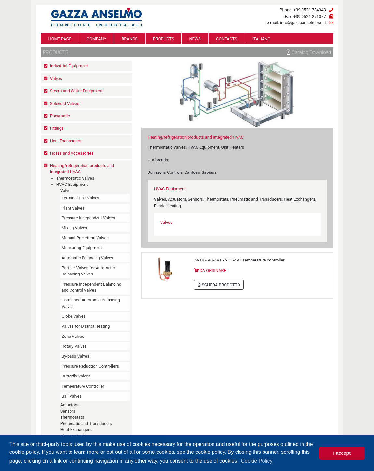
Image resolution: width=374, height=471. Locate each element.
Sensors (67, 411)
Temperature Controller (82, 386)
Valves (56, 78)
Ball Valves (71, 396)
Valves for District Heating (85, 326)
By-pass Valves (75, 356)
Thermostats (72, 417)
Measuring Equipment (81, 247)
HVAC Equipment (72, 184)
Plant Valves (72, 208)
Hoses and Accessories (72, 153)
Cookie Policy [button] (256, 461)
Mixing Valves (74, 227)
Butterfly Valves (75, 376)
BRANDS (129, 38)
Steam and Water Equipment (76, 90)
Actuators (69, 404)
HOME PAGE (59, 38)
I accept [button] (342, 453)
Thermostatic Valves (75, 178)
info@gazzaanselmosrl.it (303, 22)
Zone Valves (72, 336)
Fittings (57, 128)
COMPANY (97, 38)
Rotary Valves (73, 346)
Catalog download (309, 52)
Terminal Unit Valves (80, 198)
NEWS (194, 38)
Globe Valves (73, 316)
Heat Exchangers (65, 140)
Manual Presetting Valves (84, 238)
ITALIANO (261, 38)
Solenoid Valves (64, 103)
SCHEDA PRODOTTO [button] (219, 284)
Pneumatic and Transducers (86, 423)
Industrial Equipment (69, 65)
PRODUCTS (163, 38)
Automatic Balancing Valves (87, 257)
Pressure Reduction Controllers (90, 366)
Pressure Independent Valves (88, 217)
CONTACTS (226, 38)
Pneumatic (60, 115)
